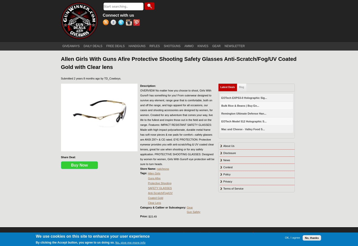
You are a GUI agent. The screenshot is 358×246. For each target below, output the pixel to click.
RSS (106, 23)
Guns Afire (154, 178)
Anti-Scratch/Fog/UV (160, 193)
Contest (228, 167)
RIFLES (154, 46)
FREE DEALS (115, 46)
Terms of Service (233, 188)
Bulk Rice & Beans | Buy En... (240, 105)
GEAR (216, 46)
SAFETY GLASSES (160, 188)
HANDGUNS (137, 46)
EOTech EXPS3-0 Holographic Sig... (244, 97)
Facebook (114, 23)
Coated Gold (155, 197)
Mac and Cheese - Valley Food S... (243, 129)
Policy (227, 174)
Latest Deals (228, 86)
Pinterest (137, 23)
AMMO (188, 46)
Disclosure (229, 153)
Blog (241, 87)
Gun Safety (193, 211)
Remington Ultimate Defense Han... (243, 113)
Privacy (227, 181)
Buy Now (79, 165)
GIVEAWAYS (71, 46)
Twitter (122, 23)
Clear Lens (154, 202)
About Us (228, 145)
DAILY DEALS (93, 46)
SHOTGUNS (172, 46)
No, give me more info (130, 242)
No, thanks (312, 237)
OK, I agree (292, 237)
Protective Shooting (159, 183)
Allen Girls (154, 173)
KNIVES (203, 46)
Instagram (129, 23)
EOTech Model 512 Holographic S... (244, 121)
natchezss (163, 168)
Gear (190, 207)
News (226, 160)
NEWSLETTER (235, 46)
